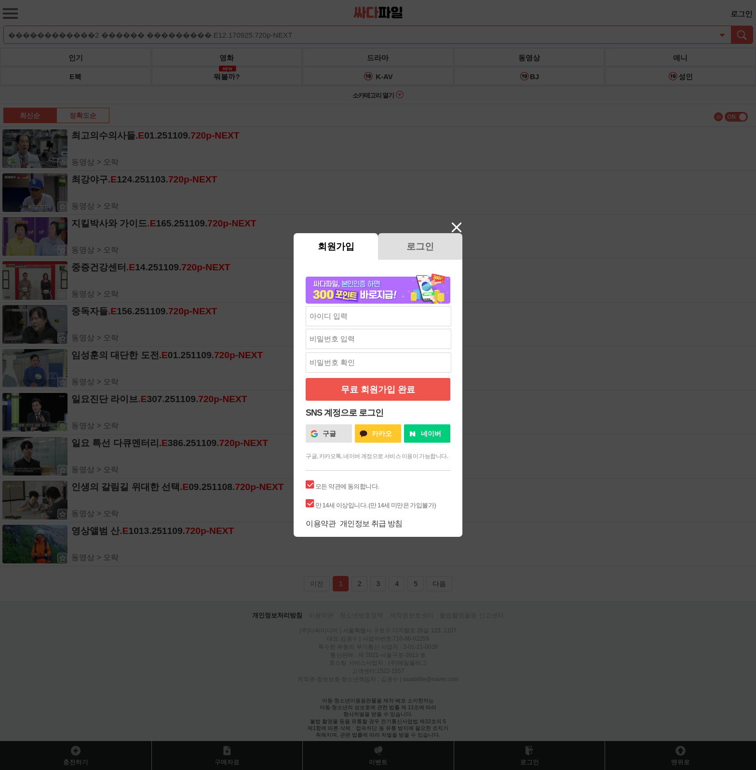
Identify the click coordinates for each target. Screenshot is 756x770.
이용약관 (321, 523)
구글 (329, 433)
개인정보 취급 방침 (371, 523)
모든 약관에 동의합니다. (347, 486)
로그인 (420, 246)
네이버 (431, 433)
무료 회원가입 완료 (378, 389)
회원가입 (336, 246)
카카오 (382, 433)
